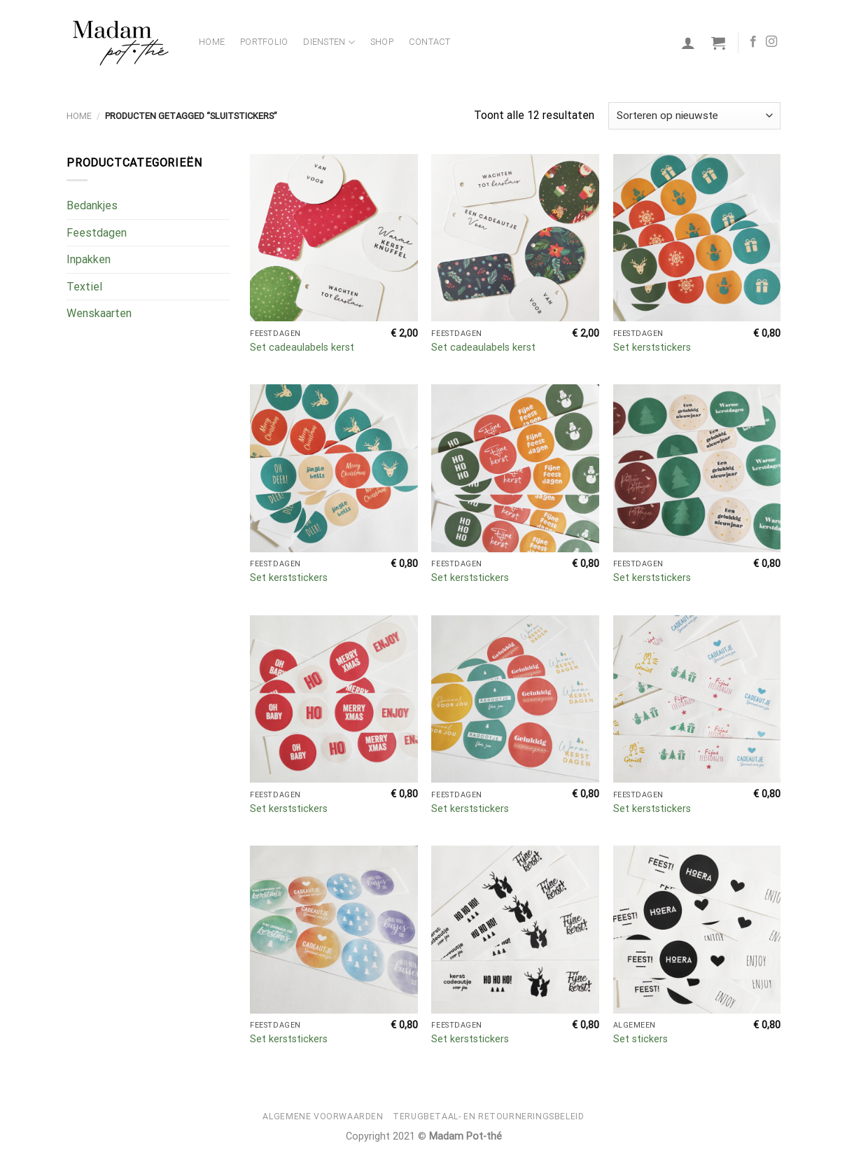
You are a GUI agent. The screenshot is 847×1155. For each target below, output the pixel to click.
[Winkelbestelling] (694, 116)
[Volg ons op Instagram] (771, 42)
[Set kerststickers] (697, 238)
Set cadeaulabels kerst (302, 348)
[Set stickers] (697, 930)
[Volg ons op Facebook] (753, 42)
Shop (381, 41)
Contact (430, 41)
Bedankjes (92, 205)
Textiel (84, 286)
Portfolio (264, 41)
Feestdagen (96, 232)
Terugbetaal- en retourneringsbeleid (488, 1116)
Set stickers (640, 1039)
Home (212, 41)
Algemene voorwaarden (322, 1116)
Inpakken (88, 259)
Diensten (329, 42)
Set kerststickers (652, 348)
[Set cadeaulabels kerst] (334, 238)
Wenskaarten (99, 313)
